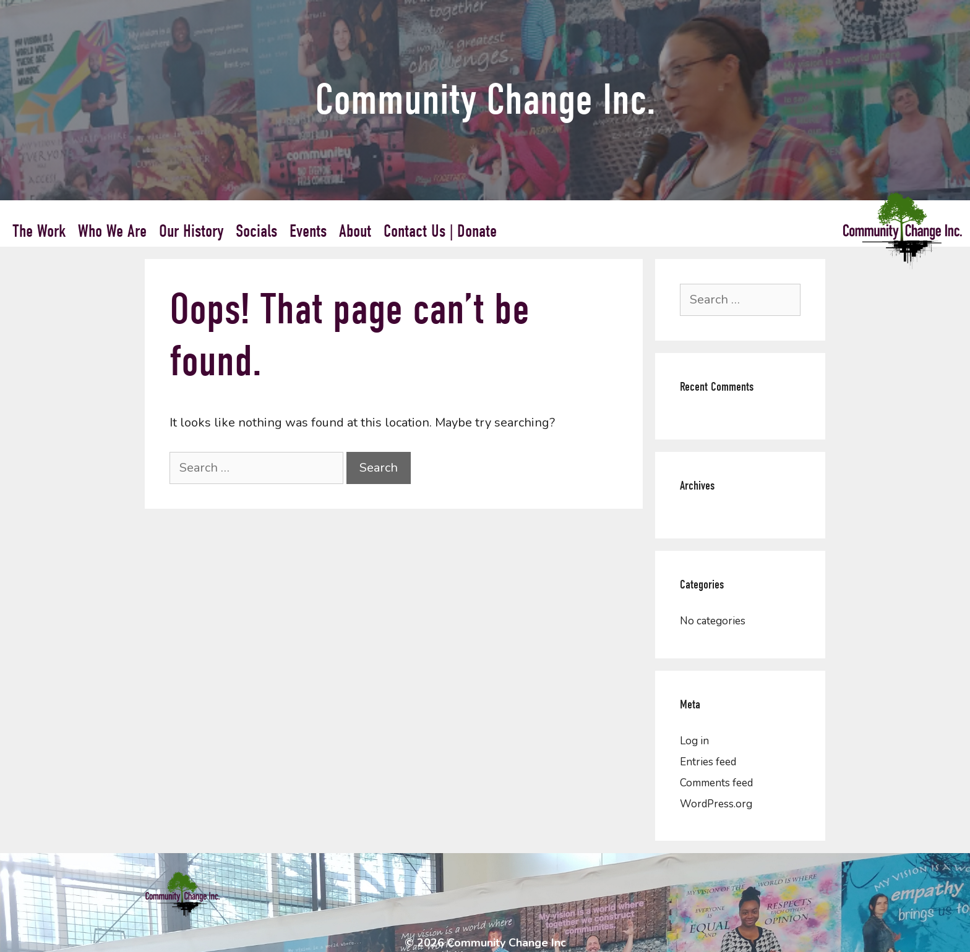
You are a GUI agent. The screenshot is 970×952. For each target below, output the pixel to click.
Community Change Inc (506, 942)
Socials (256, 231)
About (355, 231)
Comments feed (716, 783)
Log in (694, 741)
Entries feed (708, 762)
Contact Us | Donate (440, 231)
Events (308, 231)
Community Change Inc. (485, 100)
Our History (191, 231)
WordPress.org (716, 804)
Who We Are (112, 231)
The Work (39, 231)
